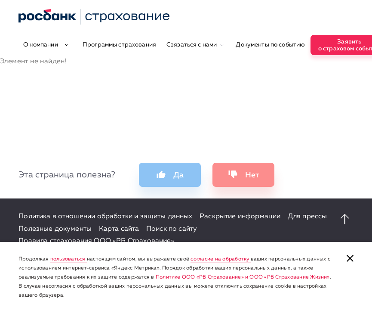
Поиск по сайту (171, 229)
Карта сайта (119, 229)
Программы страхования (119, 45)
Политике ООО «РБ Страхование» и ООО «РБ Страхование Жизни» (243, 277)
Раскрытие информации (240, 216)
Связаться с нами (195, 45)
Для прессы (307, 216)
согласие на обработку (220, 259)
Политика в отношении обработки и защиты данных (105, 216)
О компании (45, 45)
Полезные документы (55, 229)
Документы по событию (270, 45)
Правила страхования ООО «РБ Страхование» (96, 241)
